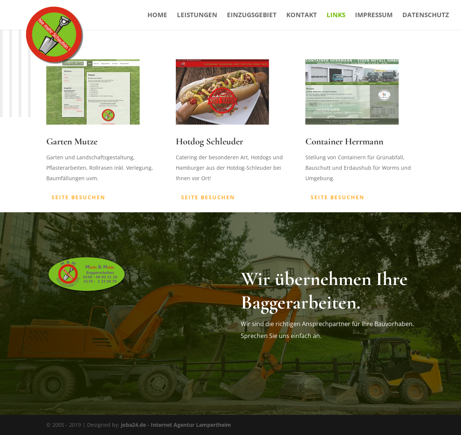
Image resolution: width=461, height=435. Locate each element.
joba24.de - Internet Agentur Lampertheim (176, 424)
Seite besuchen (78, 197)
